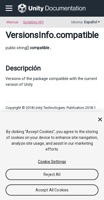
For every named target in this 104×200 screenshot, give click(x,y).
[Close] (100, 119)
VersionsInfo (30, 35)
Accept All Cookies (52, 190)
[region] (52, 156)
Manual (12, 22)
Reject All (52, 174)
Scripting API (33, 22)
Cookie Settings (52, 161)
